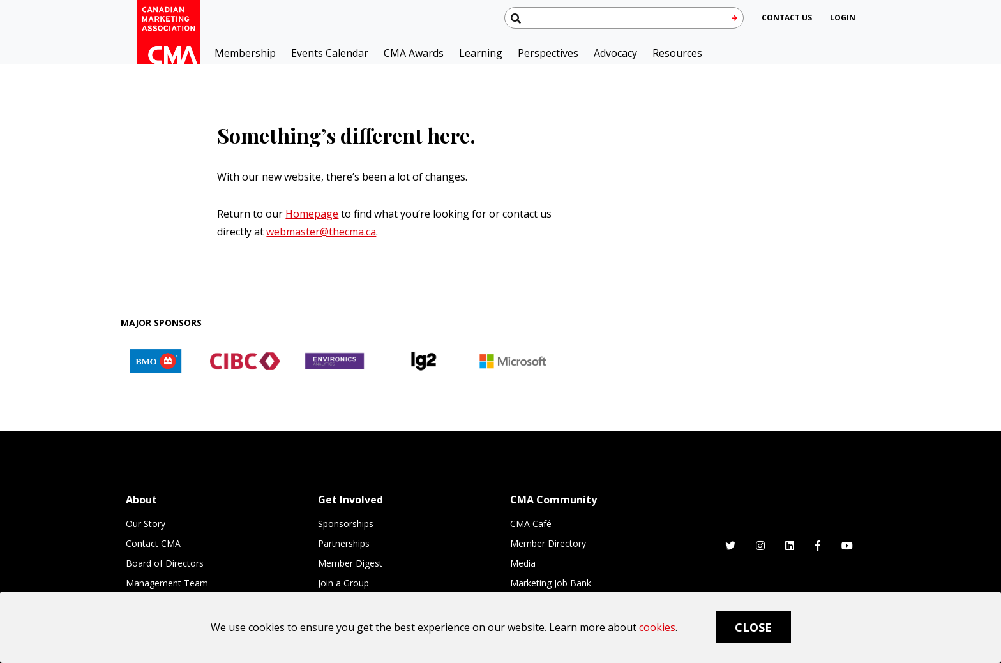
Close (753, 627)
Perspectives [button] (548, 53)
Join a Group (343, 583)
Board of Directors (165, 563)
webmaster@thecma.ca (321, 232)
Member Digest (350, 563)
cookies (657, 627)
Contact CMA (153, 543)
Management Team (167, 583)
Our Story (145, 524)
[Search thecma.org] (624, 18)
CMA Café (531, 524)
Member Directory (548, 543)
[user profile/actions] (842, 17)
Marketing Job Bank (550, 583)
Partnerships (344, 543)
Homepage (311, 214)
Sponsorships (345, 524)
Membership (245, 53)
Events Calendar (329, 53)
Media (523, 563)
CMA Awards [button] (414, 53)
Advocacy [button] (615, 53)
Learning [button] (480, 53)
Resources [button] (677, 53)
